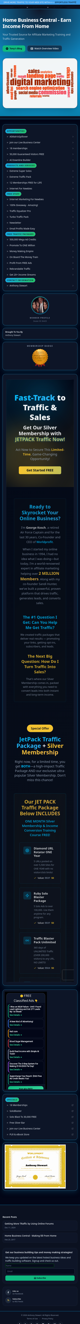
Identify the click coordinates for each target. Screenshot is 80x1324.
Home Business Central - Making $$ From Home (30, 1235)
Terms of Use (32, 1318)
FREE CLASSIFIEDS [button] (37, 7)
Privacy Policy (47, 1318)
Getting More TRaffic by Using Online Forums (29, 1223)
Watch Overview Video (45, 48)
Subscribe (40, 1278)
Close (75, 2)
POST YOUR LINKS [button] (58, 7)
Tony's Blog (14, 48)
